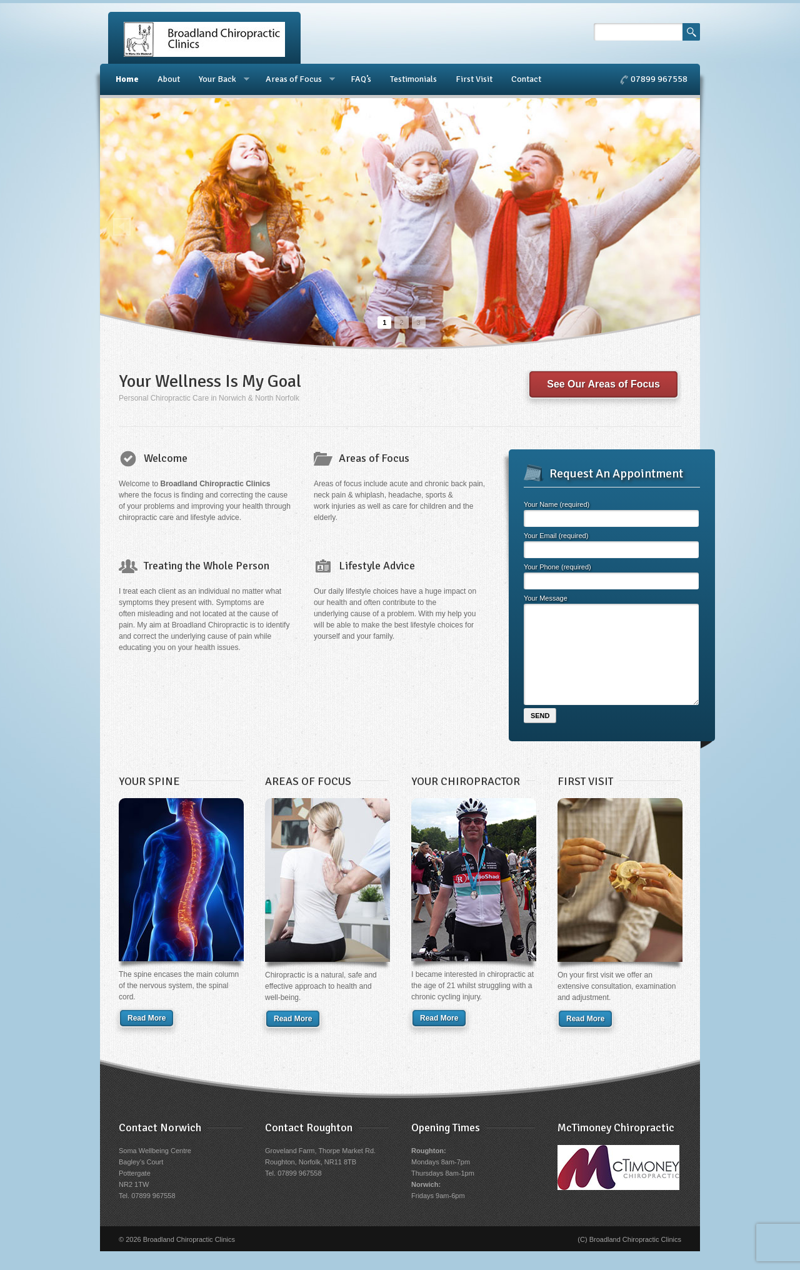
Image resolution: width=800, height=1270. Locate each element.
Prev (121, 227)
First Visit (474, 79)
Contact (526, 79)
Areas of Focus (295, 79)
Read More (147, 1036)
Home (127, 79)
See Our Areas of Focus (603, 384)
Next (678, 227)
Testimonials (413, 79)
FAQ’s (361, 79)
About (169, 79)
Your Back (219, 79)
